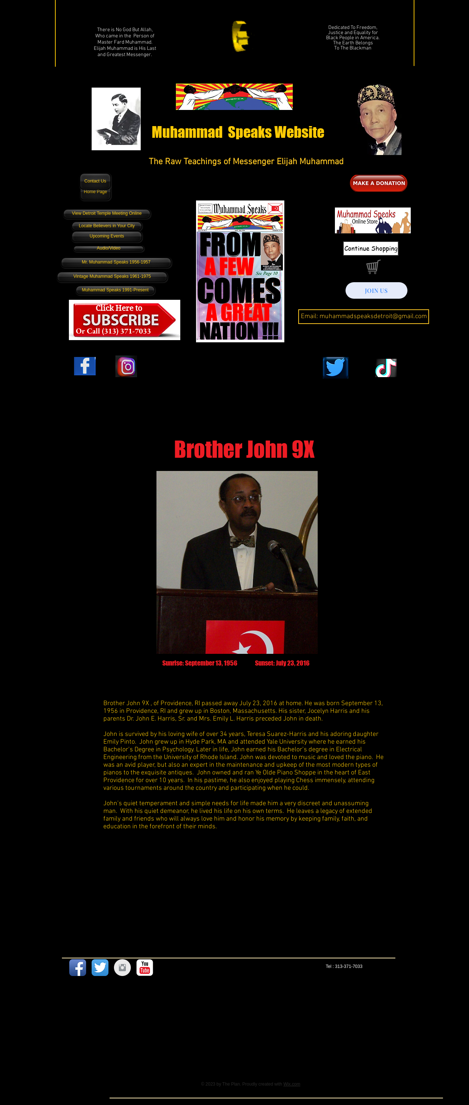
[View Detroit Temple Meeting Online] (107, 214)
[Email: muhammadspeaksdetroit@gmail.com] (363, 316)
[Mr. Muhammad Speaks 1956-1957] (116, 262)
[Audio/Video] (108, 249)
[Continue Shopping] (371, 248)
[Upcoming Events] (106, 236)
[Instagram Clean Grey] (122, 967)
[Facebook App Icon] (77, 967)
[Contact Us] (95, 181)
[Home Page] (95, 192)
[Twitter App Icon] (100, 967)
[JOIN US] (376, 290)
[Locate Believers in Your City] (106, 226)
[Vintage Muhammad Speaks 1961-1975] (112, 277)
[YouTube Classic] (144, 967)
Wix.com (291, 1084)
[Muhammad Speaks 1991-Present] (115, 290)
